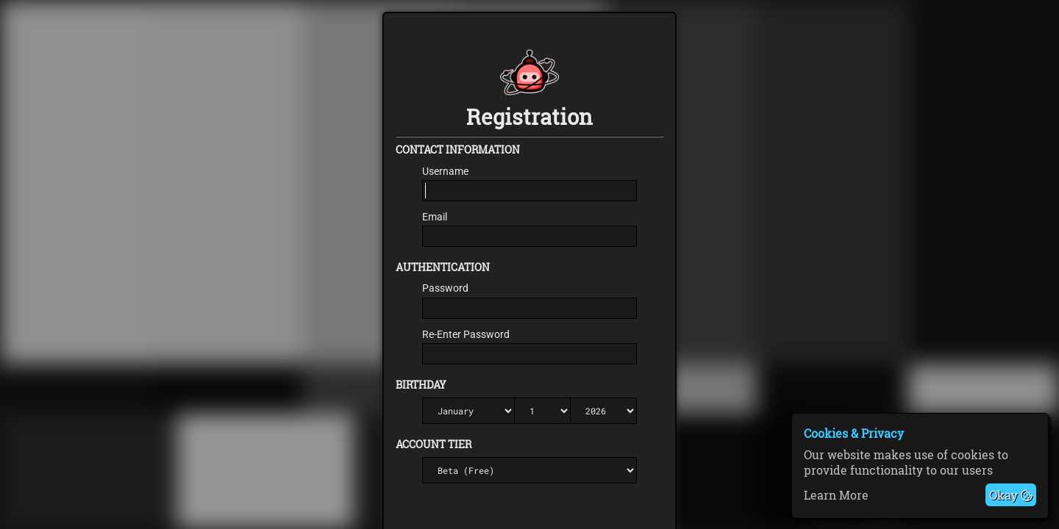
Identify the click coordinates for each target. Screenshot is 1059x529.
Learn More (836, 495)
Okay (1011, 495)
